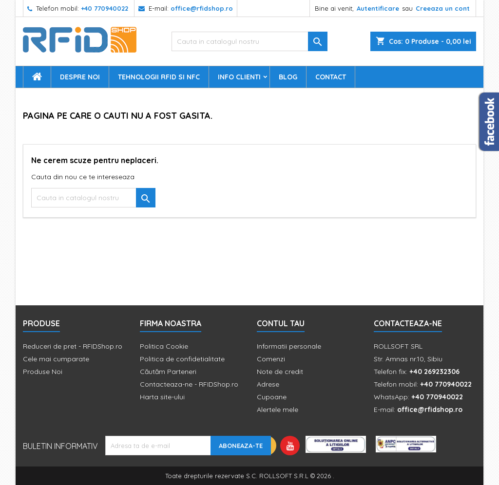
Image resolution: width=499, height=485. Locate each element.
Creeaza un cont (443, 8)
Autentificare (378, 8)
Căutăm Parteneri (168, 371)
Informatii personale (289, 346)
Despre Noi (80, 77)
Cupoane (272, 396)
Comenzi (271, 358)
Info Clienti (239, 77)
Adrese (268, 384)
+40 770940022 (104, 8)
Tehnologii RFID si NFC (159, 77)
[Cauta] (249, 41)
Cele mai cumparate (56, 358)
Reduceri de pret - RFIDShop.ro (72, 346)
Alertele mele (277, 409)
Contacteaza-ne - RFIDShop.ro (189, 384)
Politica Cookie (164, 346)
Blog (288, 77)
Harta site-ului (162, 396)
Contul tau (281, 323)
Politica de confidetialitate (182, 358)
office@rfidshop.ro (202, 8)
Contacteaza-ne (408, 323)
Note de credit (280, 371)
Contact (330, 77)
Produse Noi (42, 371)
